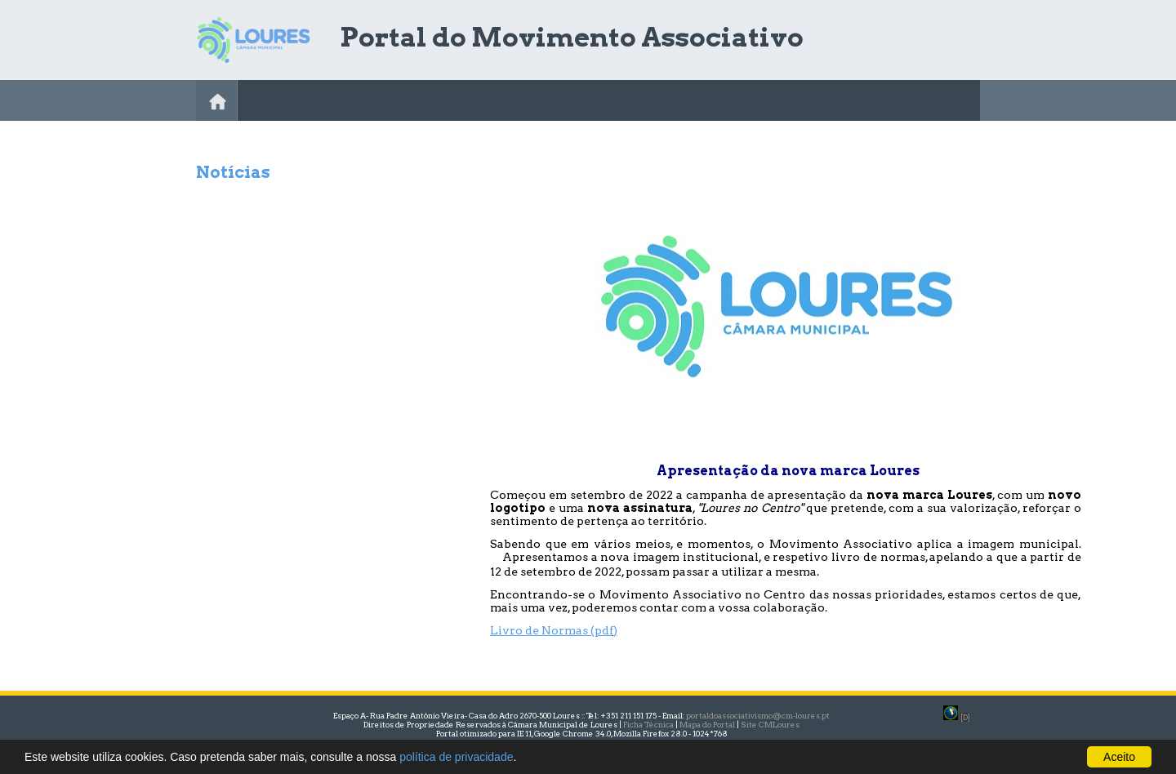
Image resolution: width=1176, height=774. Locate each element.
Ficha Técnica (648, 724)
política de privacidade (456, 756)
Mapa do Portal (707, 724)
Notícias (233, 172)
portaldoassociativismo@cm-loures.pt (758, 715)
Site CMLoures (770, 724)
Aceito (1119, 756)
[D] (965, 717)
